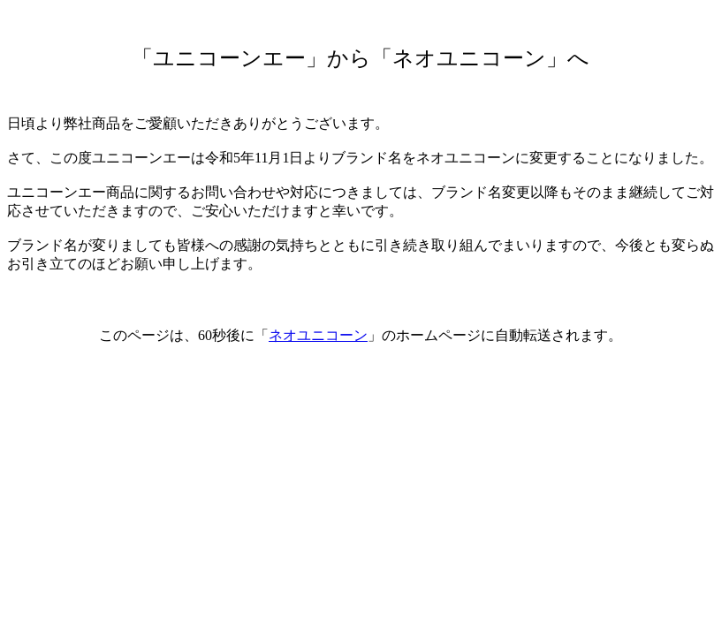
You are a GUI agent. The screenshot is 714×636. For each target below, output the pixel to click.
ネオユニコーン (318, 335)
